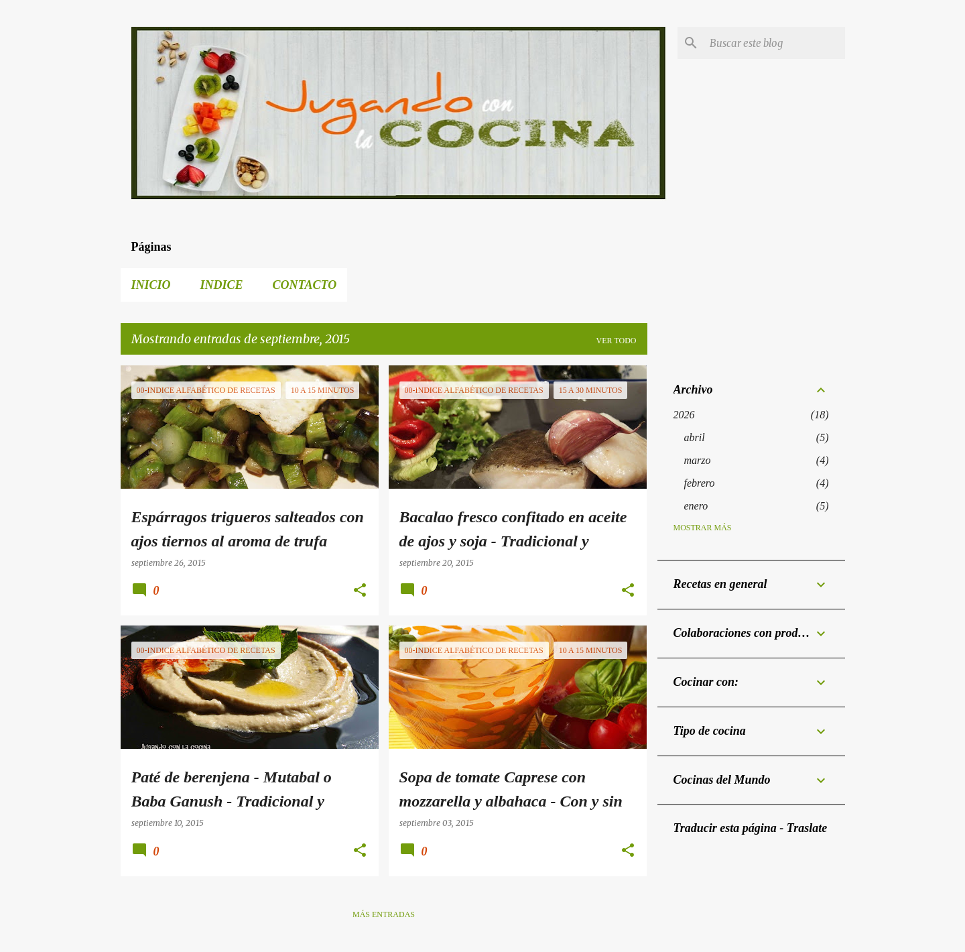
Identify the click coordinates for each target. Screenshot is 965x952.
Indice (221, 285)
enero (696, 506)
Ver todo (616, 340)
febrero (699, 483)
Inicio (151, 285)
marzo (697, 460)
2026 (684, 414)
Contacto (305, 285)
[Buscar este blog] (774, 43)
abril (694, 437)
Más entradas (383, 914)
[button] (360, 591)
